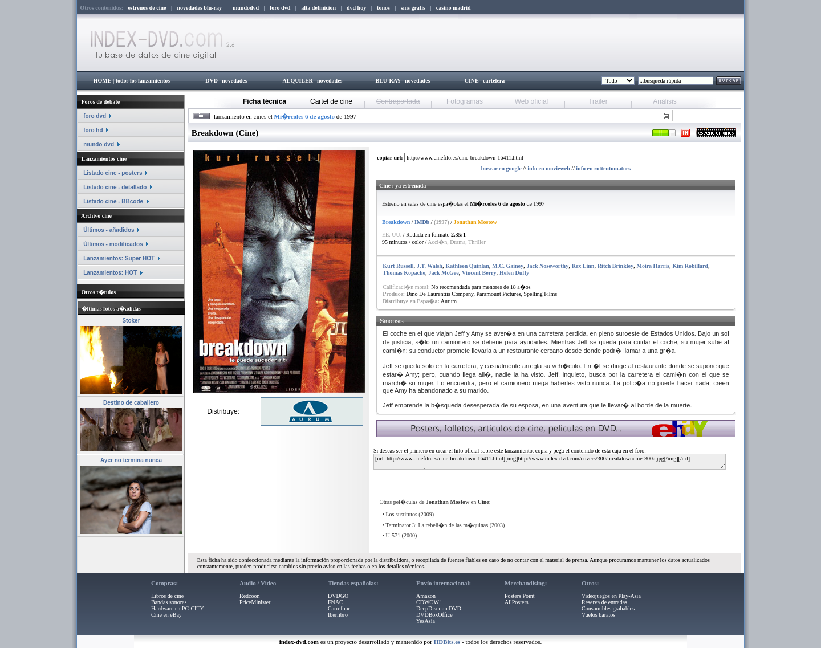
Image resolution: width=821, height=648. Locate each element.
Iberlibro (338, 615)
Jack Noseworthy (548, 266)
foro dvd (94, 116)
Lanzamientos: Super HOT (119, 258)
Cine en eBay (166, 615)
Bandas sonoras (169, 602)
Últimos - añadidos (108, 230)
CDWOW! (428, 602)
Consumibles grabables (608, 608)
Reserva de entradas (604, 602)
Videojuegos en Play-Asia (611, 596)
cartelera (494, 81)
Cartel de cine (331, 101)
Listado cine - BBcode (113, 201)
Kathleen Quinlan (467, 266)
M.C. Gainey (507, 266)
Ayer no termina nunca (131, 460)
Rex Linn (583, 266)
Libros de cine (167, 596)
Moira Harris (652, 266)
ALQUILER (297, 81)
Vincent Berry (479, 273)
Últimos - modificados (113, 244)
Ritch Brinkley (615, 266)
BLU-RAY (388, 81)
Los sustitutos (401, 514)
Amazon (426, 596)
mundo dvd (98, 144)
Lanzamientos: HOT (110, 273)
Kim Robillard (690, 266)
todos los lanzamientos (143, 81)
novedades (234, 81)
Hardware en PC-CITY (177, 608)
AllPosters (517, 602)
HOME (103, 81)
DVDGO (338, 596)
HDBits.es (447, 641)
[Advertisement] (511, 479)
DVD (211, 81)
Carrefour (339, 608)
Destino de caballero (131, 403)
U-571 (393, 535)
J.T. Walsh (429, 266)
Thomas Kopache (404, 273)
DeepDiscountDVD (438, 608)
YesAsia (425, 621)
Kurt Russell (398, 266)
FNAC (335, 602)
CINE (472, 81)
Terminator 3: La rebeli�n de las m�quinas (436, 525)
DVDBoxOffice (434, 615)
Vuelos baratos (598, 615)
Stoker (131, 320)
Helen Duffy (514, 273)
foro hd (93, 130)
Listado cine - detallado (115, 187)
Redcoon (249, 596)
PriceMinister (254, 602)
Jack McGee (444, 273)
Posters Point (520, 596)
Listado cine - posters (112, 173)
